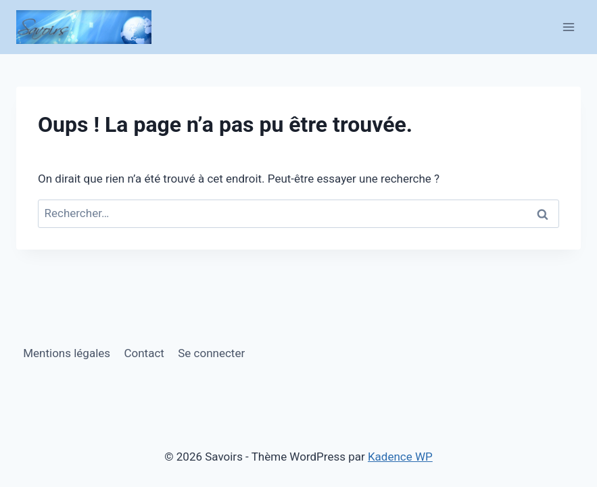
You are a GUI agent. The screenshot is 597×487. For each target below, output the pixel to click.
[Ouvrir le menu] (568, 26)
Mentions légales (66, 353)
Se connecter (211, 353)
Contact (144, 353)
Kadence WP (400, 456)
